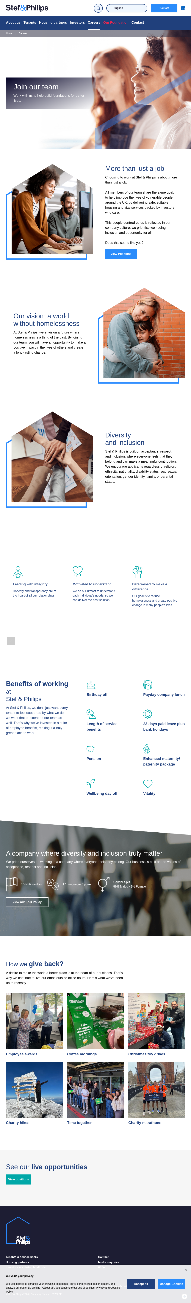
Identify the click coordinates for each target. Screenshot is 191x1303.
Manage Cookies (171, 1283)
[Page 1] (8, 633)
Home (9, 33)
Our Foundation (116, 22)
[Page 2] (12, 633)
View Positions (120, 253)
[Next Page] (20, 641)
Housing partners (53, 22)
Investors (77, 22)
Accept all (141, 1283)
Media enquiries (108, 1262)
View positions (18, 1179)
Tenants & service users (22, 1256)
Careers (94, 22)
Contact (164, 8)
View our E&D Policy (27, 902)
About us (13, 22)
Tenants (30, 22)
